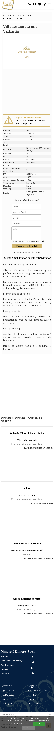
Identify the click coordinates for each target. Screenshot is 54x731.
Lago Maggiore (7, 690)
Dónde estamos (8, 665)
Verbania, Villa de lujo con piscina (27, 433)
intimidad (40, 241)
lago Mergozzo (7, 695)
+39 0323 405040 (15, 258)
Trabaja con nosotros (37, 690)
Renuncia (32, 699)
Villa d (27, 488)
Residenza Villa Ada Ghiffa (27, 543)
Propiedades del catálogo (12, 660)
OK (39, 723)
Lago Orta (5, 699)
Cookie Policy (34, 703)
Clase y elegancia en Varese (27, 599)
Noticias (4, 669)
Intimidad (32, 695)
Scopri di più (28, 727)
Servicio (4, 656)
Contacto (5, 673)
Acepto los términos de (29, 241)
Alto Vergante (7, 703)
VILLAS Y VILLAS (12, 15)
